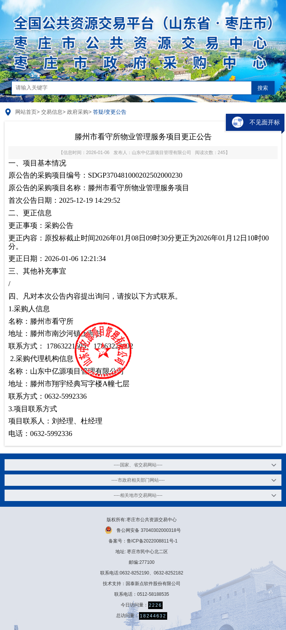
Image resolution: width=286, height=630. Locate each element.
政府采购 (77, 112)
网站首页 (26, 112)
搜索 (262, 88)
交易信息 (51, 112)
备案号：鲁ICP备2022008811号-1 (143, 541)
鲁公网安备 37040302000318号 (143, 530)
